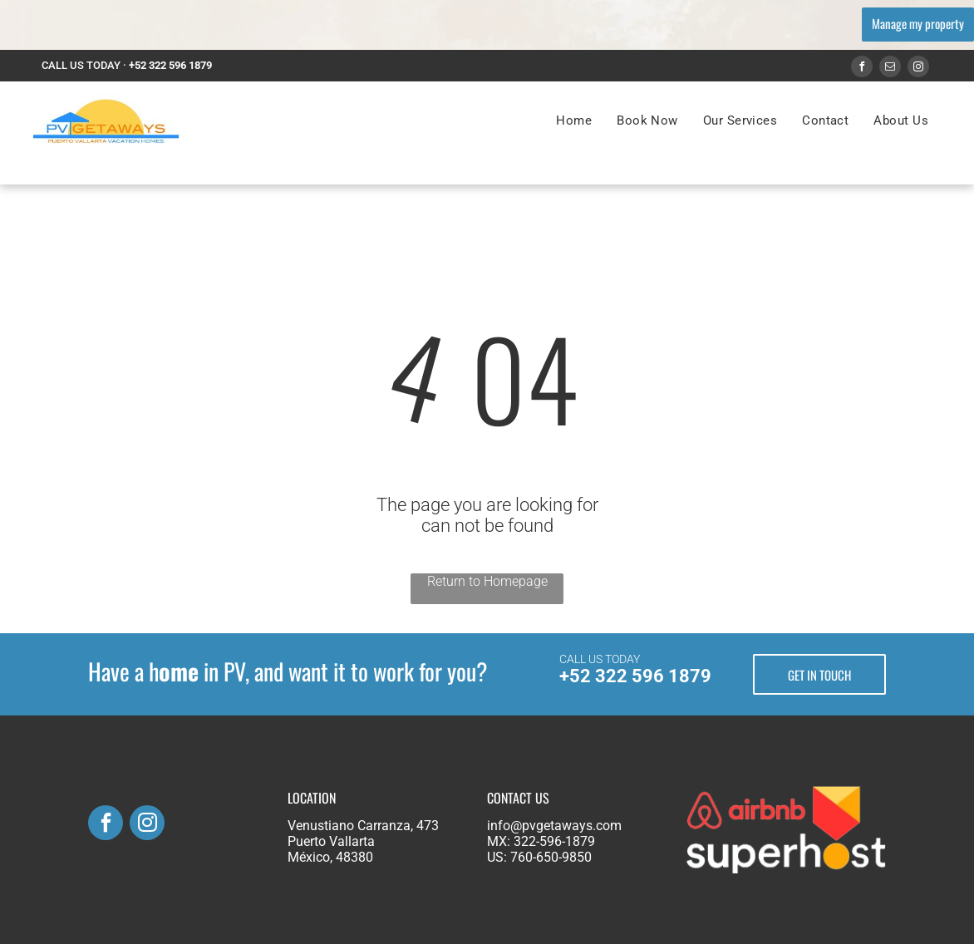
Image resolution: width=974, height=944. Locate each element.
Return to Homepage (487, 581)
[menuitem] (574, 120)
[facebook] (862, 68)
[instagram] (918, 68)
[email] (890, 68)
